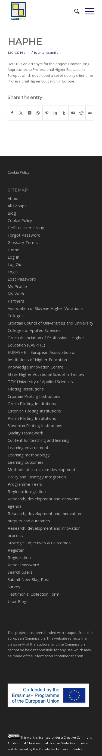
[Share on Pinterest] (47, 113)
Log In (13, 257)
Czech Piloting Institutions (32, 403)
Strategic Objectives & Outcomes (39, 542)
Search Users (20, 572)
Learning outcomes (26, 462)
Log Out (15, 264)
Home (13, 249)
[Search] (74, 11)
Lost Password (22, 279)
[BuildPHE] (42, 11)
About (13, 198)
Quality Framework (25, 433)
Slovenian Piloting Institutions (35, 425)
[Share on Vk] (73, 113)
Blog (12, 213)
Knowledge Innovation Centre (35, 367)
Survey (14, 586)
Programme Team (25, 484)
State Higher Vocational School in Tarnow (46, 374)
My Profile (17, 286)
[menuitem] (74, 11)
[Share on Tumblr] (64, 113)
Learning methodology (29, 455)
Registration (19, 557)
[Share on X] (21, 113)
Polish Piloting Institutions (32, 418)
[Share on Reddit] (81, 113)
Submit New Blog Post (29, 579)
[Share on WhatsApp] (38, 113)
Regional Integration (27, 491)
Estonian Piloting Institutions (34, 411)
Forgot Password (24, 235)
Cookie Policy (18, 172)
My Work (16, 293)
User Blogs (18, 601)
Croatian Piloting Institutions (34, 396)
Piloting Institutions (26, 389)
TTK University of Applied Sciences (40, 381)
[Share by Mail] (90, 113)
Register (16, 550)
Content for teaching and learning (39, 440)
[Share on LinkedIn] (55, 113)
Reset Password (23, 564)
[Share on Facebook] (12, 113)
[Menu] (86, 11)
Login (13, 271)
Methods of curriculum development (41, 469)
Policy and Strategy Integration (37, 476)
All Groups (17, 205)
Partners (16, 301)
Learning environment (28, 447)
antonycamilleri (49, 53)
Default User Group (26, 227)
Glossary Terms (23, 242)
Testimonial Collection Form (33, 594)
